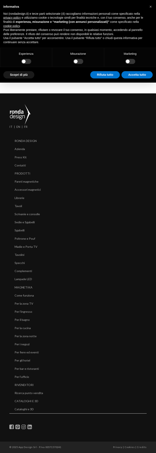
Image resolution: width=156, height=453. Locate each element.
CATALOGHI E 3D (26, 401)
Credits (142, 447)
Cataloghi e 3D (24, 409)
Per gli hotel (22, 360)
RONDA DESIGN (26, 141)
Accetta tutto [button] (137, 74)
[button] (150, 6)
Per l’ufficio (22, 377)
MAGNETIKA (23, 287)
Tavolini (19, 254)
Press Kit (21, 157)
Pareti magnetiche (26, 181)
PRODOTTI (22, 173)
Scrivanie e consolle (27, 214)
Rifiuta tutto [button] (105, 74)
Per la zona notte (26, 336)
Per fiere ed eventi (27, 352)
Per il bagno (22, 319)
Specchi (20, 263)
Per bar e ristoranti (27, 368)
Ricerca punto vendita (29, 393)
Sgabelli (20, 230)
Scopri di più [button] (19, 74)
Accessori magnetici (28, 189)
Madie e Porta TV (26, 246)
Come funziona (24, 295)
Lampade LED (23, 279)
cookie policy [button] (11, 26)
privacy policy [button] (12, 17)
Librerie (19, 198)
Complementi (23, 271)
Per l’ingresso (23, 311)
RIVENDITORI (24, 385)
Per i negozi (22, 344)
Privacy (118, 447)
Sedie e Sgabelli (25, 222)
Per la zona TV (24, 303)
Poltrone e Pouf (25, 238)
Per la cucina (23, 328)
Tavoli (18, 206)
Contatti (20, 165)
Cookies (130, 447)
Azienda (20, 149)
